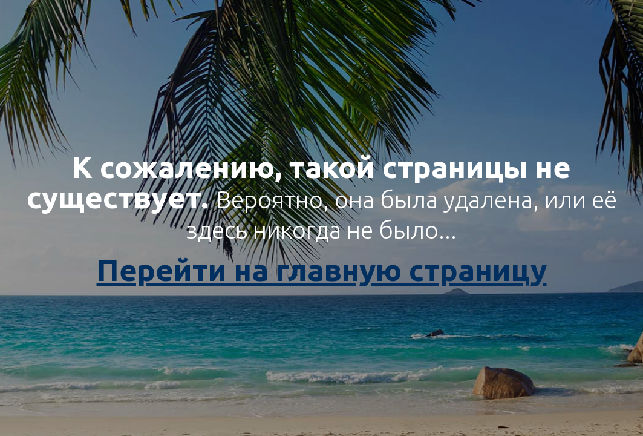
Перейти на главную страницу (322, 269)
